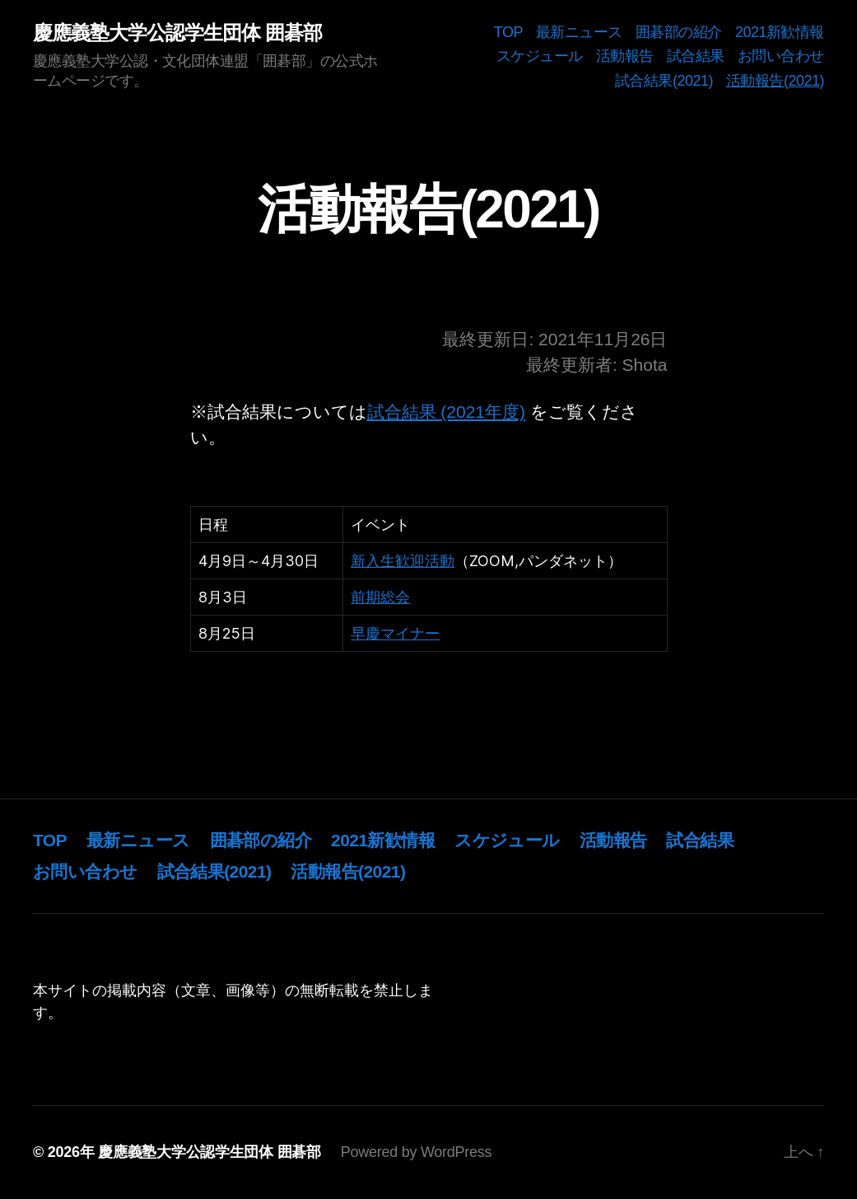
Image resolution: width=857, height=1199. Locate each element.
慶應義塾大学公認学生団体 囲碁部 (177, 33)
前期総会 (380, 597)
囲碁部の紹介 (679, 32)
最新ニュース (579, 32)
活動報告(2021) (775, 81)
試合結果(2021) (664, 81)
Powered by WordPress (416, 1152)
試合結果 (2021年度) (446, 411)
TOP (508, 32)
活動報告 (625, 56)
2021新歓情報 (779, 32)
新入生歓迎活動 (402, 560)
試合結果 (695, 56)
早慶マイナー (395, 633)
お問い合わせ (781, 56)
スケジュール (539, 56)
